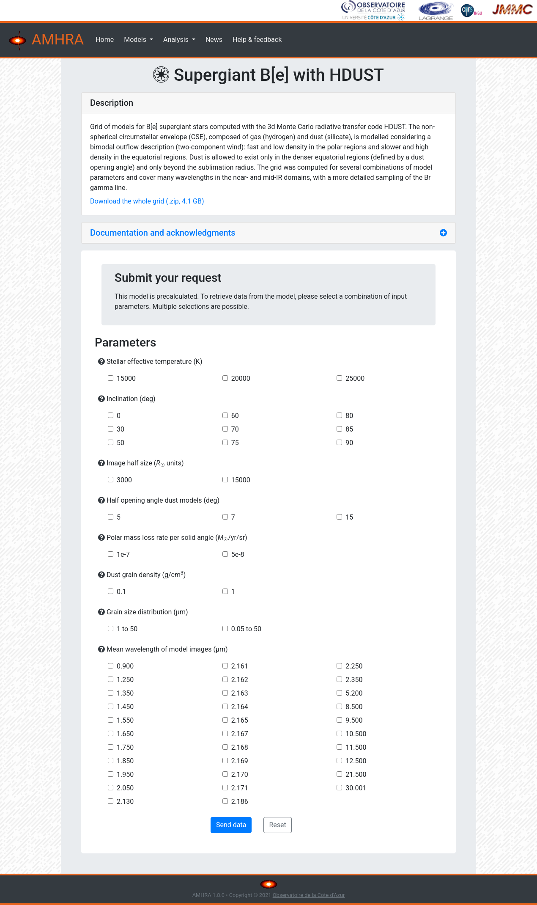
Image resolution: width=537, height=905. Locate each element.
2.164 (239, 707)
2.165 (239, 720)
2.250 (353, 666)
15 (349, 517)
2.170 (239, 774)
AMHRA (45, 40)
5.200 (353, 693)
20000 (240, 378)
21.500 (355, 774)
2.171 (239, 788)
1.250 (125, 680)
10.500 (355, 734)
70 (235, 429)
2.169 (239, 761)
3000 (124, 480)
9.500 (353, 720)
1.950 (125, 774)
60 (235, 416)
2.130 (125, 802)
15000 (126, 378)
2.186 (239, 802)
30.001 (355, 788)
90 (349, 443)
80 (349, 416)
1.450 (125, 707)
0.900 (125, 666)
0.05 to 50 (246, 629)
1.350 (125, 693)
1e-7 (123, 554)
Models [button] (136, 40)
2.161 (239, 666)
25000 (354, 378)
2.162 (239, 680)
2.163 (239, 693)
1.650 (125, 734)
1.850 (125, 761)
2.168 (239, 747)
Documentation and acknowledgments (163, 233)
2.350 (353, 680)
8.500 (353, 707)
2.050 (125, 788)
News (213, 40)
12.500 (355, 761)
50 (120, 443)
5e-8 (237, 554)
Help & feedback (257, 40)
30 (120, 429)
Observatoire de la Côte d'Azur (309, 895)
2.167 (239, 734)
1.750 (125, 747)
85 (349, 429)
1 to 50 (127, 629)
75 (235, 443)
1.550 (125, 720)
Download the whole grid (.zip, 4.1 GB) (147, 201)
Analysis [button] (176, 40)
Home (105, 40)
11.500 (355, 747)
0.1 (121, 592)
